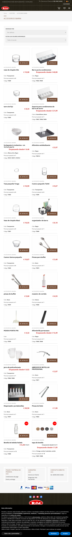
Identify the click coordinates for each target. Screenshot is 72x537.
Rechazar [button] (54, 533)
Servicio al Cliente (51, 1)
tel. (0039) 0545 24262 (57, 475)
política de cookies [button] (15, 515)
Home (5, 13)
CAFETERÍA (12, 13)
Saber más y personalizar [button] (11, 533)
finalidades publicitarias (52, 520)
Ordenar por (10, 29)
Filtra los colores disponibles (15, 36)
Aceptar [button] (65, 533)
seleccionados (36, 517)
